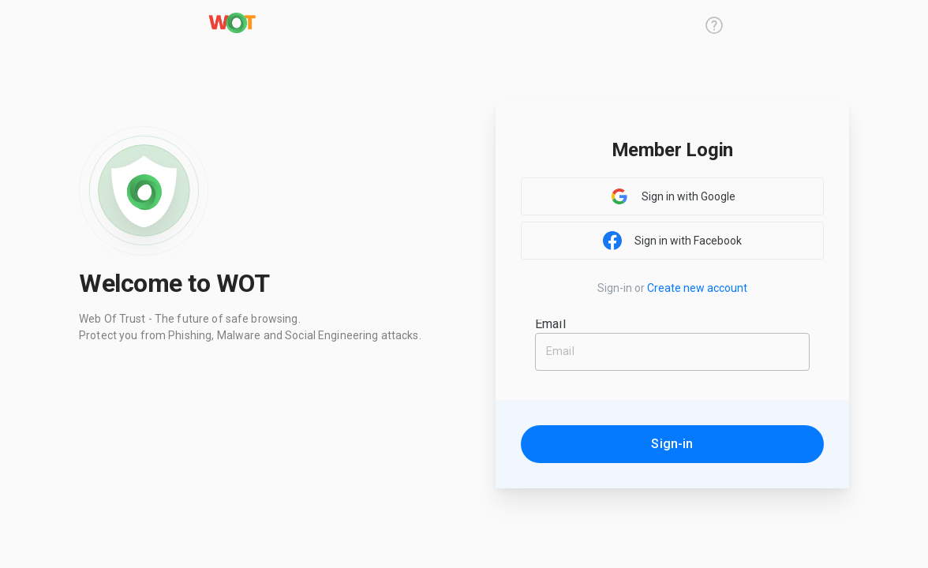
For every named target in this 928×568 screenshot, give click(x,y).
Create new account (697, 288)
